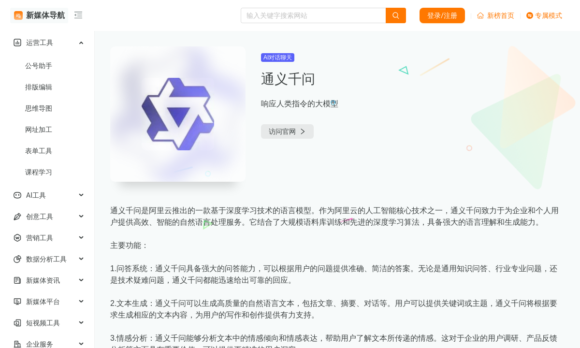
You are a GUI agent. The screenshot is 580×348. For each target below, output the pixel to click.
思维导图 (38, 108)
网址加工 (38, 129)
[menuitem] (47, 42)
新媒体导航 (39, 15)
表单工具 (38, 151)
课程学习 (38, 172)
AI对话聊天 (277, 57)
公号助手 (38, 66)
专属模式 (544, 15)
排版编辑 (38, 87)
